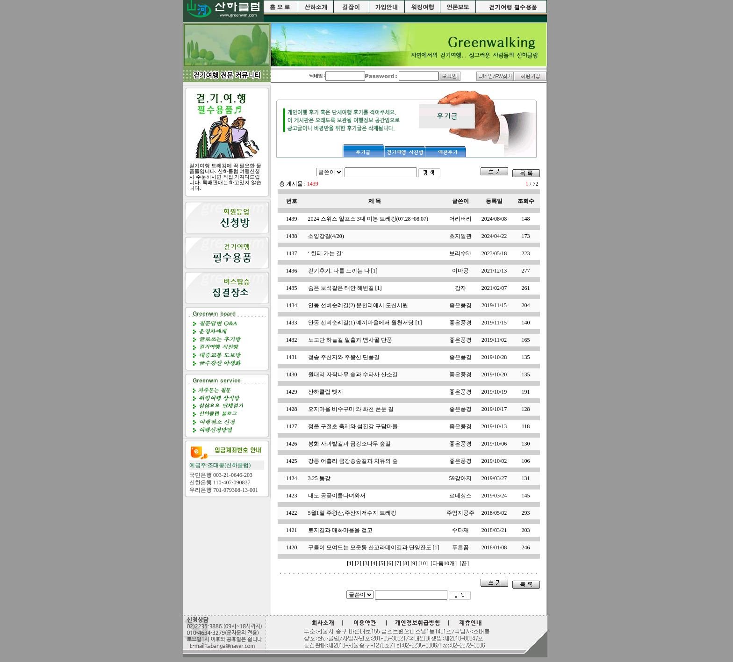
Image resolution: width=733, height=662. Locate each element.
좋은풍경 (460, 305)
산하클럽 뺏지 (325, 392)
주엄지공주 (460, 513)
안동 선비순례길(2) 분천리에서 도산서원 (358, 305)
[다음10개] (444, 563)
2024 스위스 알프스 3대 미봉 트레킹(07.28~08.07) (368, 219)
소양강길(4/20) (326, 236)
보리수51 (460, 253)
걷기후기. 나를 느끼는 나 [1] (343, 270)
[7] (398, 563)
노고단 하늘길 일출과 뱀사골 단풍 (350, 340)
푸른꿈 (460, 547)
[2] (358, 563)
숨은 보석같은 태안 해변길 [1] (345, 288)
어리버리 (460, 219)
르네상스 (460, 495)
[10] (423, 563)
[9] (413, 563)
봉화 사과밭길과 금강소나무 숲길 (349, 443)
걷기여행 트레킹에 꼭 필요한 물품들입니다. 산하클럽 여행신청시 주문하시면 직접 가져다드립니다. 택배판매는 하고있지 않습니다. (225, 177)
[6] (390, 563)
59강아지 (460, 478)
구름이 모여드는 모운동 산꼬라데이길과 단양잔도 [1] (373, 547)
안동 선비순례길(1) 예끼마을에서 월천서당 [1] (365, 322)
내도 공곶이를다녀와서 (337, 495)
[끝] (464, 563)
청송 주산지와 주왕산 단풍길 (344, 357)
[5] (382, 563)
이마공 (460, 270)
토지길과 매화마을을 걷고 (340, 530)
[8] (405, 563)
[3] (366, 563)
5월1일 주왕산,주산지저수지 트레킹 (352, 513)
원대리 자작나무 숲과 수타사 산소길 (353, 374)
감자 (460, 288)
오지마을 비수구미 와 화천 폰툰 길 (351, 409)
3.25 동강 (319, 478)
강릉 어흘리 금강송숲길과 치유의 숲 (353, 461)
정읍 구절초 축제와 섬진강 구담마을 (353, 426)
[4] (374, 563)
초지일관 (460, 236)
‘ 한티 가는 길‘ (326, 253)
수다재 (460, 530)
